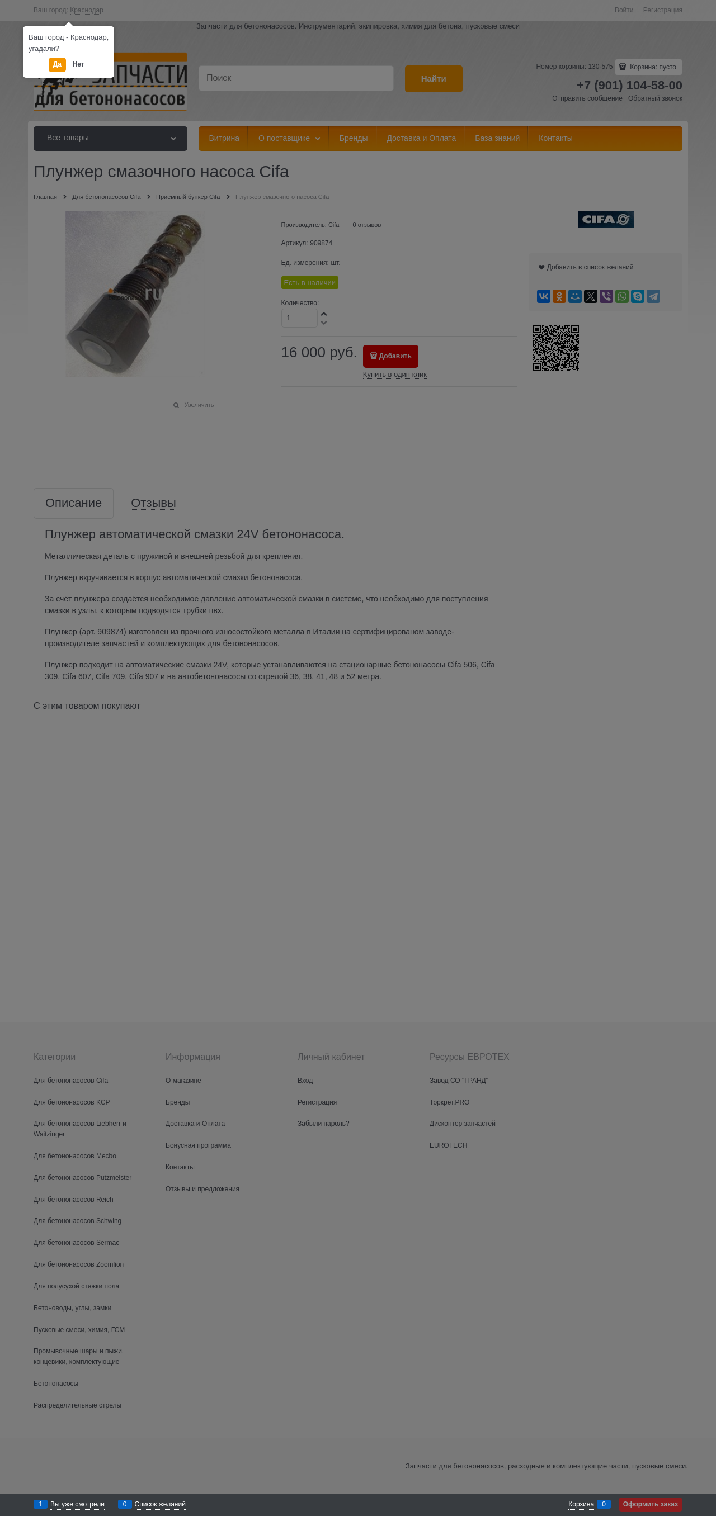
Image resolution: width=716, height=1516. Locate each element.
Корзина (581, 1504)
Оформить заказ (650, 1504)
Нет (78, 64)
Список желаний (160, 1504)
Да (57, 64)
